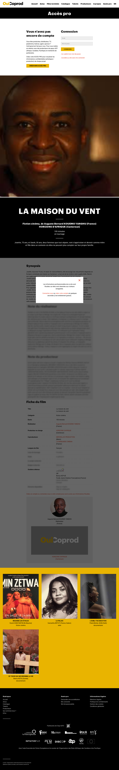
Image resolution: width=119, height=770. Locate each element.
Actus (42, 4)
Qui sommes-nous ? (9, 711)
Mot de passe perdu (67, 704)
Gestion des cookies (96, 704)
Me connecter (65, 702)
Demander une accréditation (70, 699)
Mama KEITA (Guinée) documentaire (21, 655)
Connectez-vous (47, 293)
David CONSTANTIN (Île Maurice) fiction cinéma (21, 600)
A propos (97, 4)
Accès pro (107, 4)
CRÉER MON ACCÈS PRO (37, 66)
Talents (75, 4)
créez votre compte (62, 293)
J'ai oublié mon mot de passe (71, 54)
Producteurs (86, 4)
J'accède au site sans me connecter (73, 58)
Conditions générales (97, 706)
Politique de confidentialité (99, 702)
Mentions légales (95, 699)
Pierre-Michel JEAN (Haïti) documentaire (98, 600)
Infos (4, 713)
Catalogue (65, 4)
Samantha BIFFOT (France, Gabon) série (59, 600)
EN (115, 4)
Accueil (34, 4)
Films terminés (53, 4)
